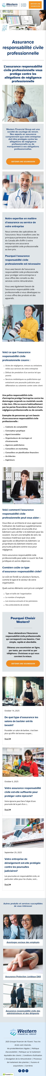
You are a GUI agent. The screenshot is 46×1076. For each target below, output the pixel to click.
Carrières (29, 1066)
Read (8, 739)
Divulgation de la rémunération (19, 1059)
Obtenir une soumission (23, 161)
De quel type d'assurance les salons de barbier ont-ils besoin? (21, 721)
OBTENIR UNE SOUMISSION (35, 5)
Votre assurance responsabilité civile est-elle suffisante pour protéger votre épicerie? (23, 792)
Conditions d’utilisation (32, 1055)
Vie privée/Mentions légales (18, 1048)
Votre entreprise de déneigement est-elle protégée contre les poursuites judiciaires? (22, 865)
